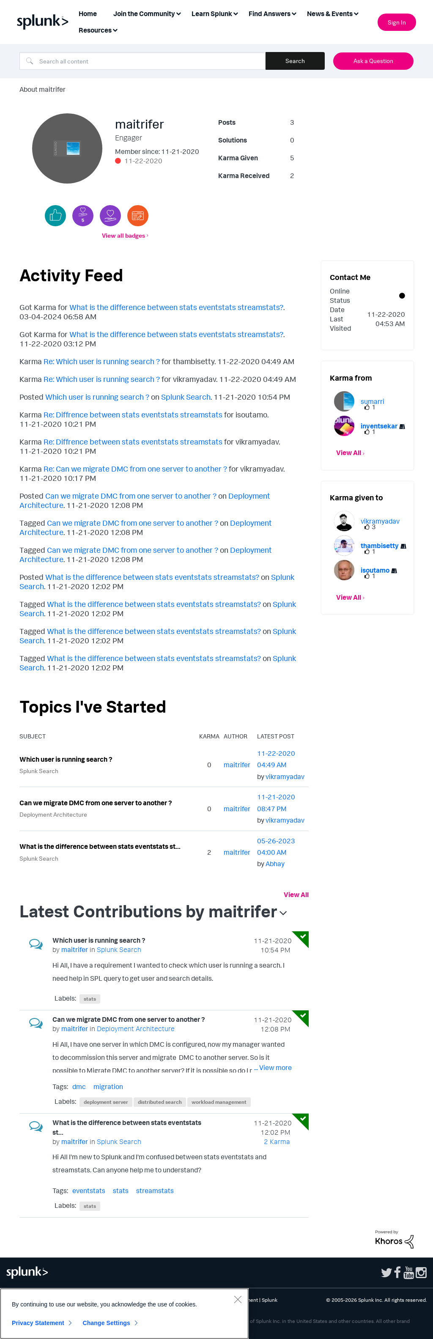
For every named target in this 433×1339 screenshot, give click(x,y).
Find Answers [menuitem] (269, 13)
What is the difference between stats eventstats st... (100, 846)
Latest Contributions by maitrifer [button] (148, 911)
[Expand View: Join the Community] (178, 13)
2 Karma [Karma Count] (277, 1141)
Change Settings (106, 1323)
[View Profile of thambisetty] (380, 545)
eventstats (88, 1190)
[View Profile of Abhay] (275, 863)
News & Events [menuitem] (330, 13)
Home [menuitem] (88, 13)
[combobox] (142, 61)
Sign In (397, 22)
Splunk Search (186, 396)
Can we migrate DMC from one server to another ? (130, 495)
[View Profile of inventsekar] (379, 426)
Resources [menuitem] (95, 30)
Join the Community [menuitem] (144, 13)
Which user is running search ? (97, 396)
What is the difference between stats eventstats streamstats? (176, 307)
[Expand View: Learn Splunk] (235, 13)
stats (90, 999)
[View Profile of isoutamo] (375, 570)
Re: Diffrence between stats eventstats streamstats (133, 414)
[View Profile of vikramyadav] (285, 776)
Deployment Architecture (53, 814)
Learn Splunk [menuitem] (212, 13)
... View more (273, 980)
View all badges (123, 235)
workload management (219, 1102)
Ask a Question (373, 60)
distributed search (160, 1102)
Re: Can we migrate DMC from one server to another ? (135, 468)
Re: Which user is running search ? (102, 361)
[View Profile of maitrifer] (237, 764)
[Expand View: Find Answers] (294, 13)
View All (296, 894)
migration (108, 1086)
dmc (79, 1086)
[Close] (237, 1299)
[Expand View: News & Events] (356, 13)
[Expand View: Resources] (115, 29)
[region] (124, 1313)
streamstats (155, 1190)
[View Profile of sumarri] (372, 401)
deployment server (106, 1102)
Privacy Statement (38, 1323)
